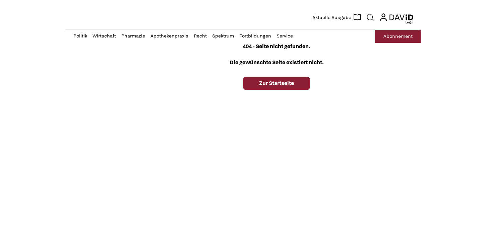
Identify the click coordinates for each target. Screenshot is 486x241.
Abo (398, 36)
